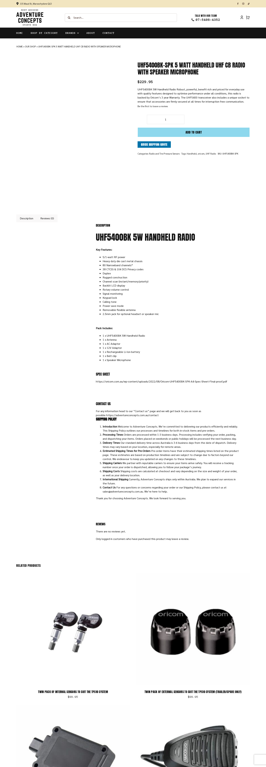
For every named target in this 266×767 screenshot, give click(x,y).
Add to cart (194, 132)
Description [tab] (26, 218)
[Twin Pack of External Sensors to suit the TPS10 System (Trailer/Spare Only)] (193, 574)
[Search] (69, 17)
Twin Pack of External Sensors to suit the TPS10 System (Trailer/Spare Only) (193, 691)
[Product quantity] (165, 119)
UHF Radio (211, 153)
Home (19, 46)
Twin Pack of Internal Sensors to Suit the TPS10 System (73, 691)
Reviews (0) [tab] (47, 218)
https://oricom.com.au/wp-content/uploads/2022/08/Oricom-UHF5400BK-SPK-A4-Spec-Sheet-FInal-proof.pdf (161, 381)
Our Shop (30, 46)
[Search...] (121, 17)
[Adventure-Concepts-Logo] (29, 10)
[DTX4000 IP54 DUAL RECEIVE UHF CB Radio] (193, 707)
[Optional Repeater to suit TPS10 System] (73, 707)
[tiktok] (249, 4)
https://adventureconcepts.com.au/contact (132, 415)
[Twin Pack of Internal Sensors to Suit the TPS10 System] (73, 574)
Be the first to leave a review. (153, 106)
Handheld (192, 153)
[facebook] (238, 4)
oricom (201, 153)
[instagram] (243, 4)
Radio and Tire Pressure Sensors (164, 153)
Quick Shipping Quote (154, 145)
